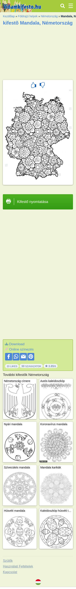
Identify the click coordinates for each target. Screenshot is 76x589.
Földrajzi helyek (27, 16)
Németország (49, 16)
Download (17, 344)
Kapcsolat (10, 572)
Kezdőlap (9, 16)
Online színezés (21, 349)
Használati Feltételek (18, 566)
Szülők (8, 560)
